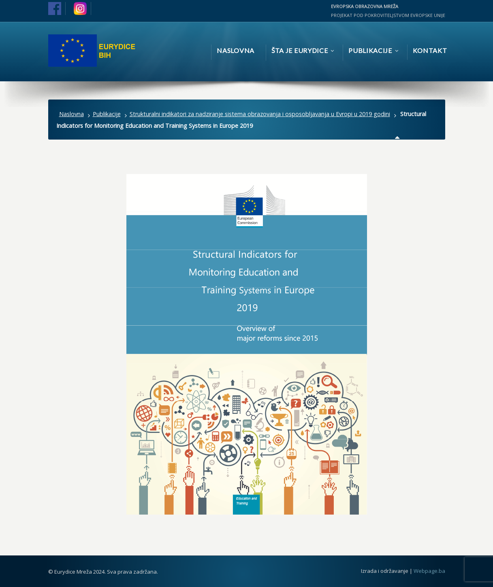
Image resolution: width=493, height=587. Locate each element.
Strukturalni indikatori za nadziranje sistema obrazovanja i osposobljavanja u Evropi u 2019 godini (260, 114)
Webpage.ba (429, 570)
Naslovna (71, 114)
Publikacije (107, 114)
